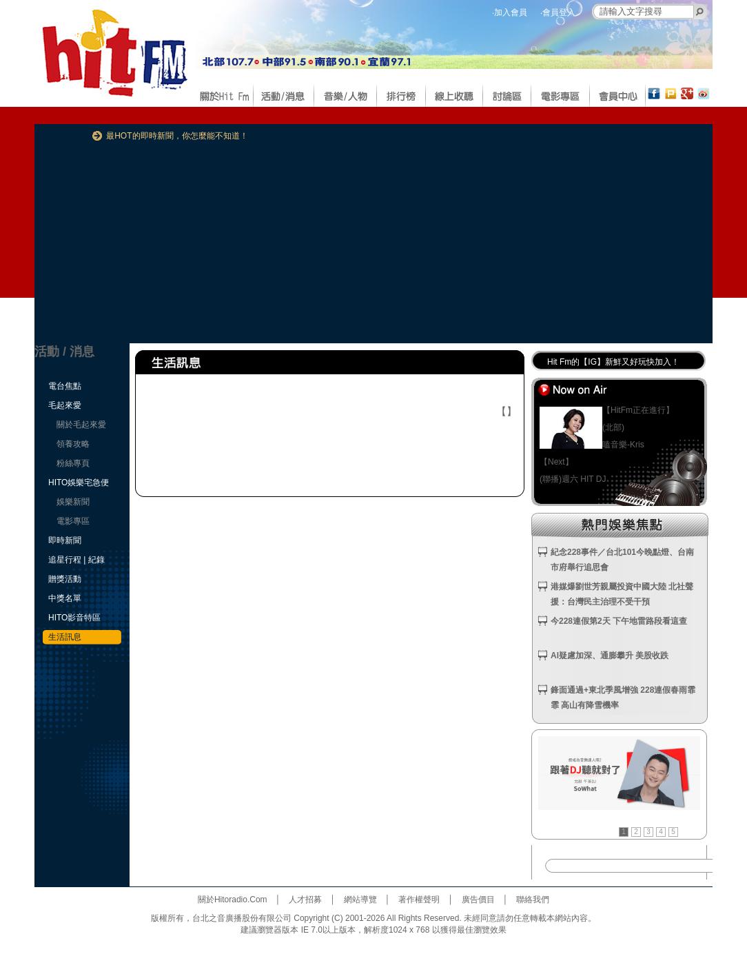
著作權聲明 (419, 899)
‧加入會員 (509, 12)
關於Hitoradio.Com (232, 899)
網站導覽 (360, 899)
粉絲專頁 (73, 463)
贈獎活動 (64, 579)
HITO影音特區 (74, 617)
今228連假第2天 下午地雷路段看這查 (619, 621)
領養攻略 (73, 444)
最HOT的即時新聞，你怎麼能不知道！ (176, 136)
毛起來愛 (64, 405)
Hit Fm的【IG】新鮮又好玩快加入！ (613, 362)
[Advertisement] (347, 246)
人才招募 (305, 899)
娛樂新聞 (73, 502)
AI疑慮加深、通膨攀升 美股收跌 (609, 655)
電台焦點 (64, 386)
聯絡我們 (532, 899)
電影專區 (73, 521)
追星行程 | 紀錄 (76, 560)
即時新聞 (64, 540)
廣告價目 (478, 899)
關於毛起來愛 (81, 424)
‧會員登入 (557, 12)
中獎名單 (64, 598)
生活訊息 (64, 637)
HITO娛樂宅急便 (78, 482)
